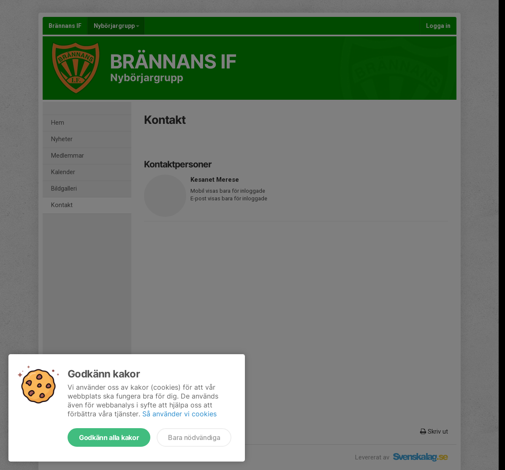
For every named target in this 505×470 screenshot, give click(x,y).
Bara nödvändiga (194, 437)
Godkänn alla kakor (109, 437)
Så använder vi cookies (179, 414)
